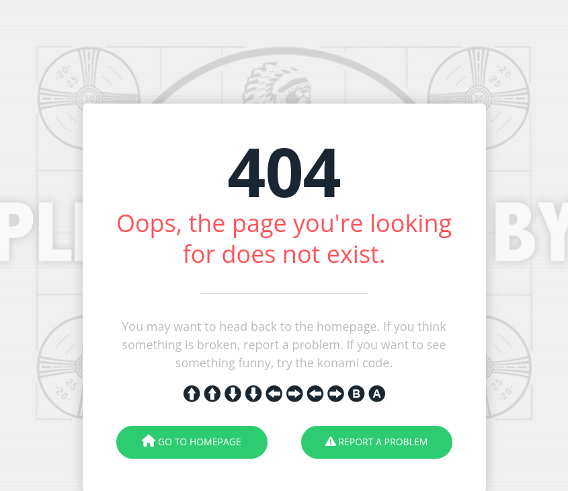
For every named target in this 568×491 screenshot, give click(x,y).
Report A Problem (376, 441)
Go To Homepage (191, 441)
